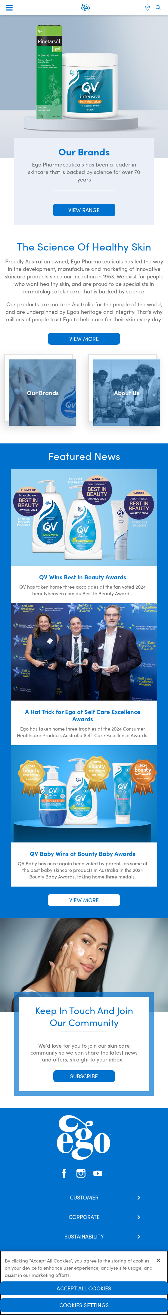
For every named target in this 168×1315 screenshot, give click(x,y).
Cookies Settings (84, 1307)
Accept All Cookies (84, 1290)
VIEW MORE (84, 338)
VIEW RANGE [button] (84, 210)
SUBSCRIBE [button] (84, 1076)
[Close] (158, 1262)
